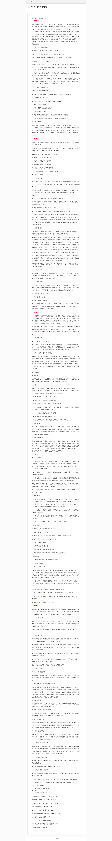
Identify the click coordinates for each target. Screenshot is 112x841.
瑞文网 (57, 839)
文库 (31, 1)
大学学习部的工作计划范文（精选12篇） (44, 796)
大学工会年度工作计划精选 (40, 820)
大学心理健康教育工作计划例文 (41, 810)
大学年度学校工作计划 (38, 827)
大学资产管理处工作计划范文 (40, 806)
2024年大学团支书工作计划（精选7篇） (44, 824)
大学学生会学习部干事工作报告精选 (42, 799)
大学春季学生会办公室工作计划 (41, 817)
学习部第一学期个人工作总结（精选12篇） (44, 813)
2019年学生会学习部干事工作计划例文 (43, 803)
